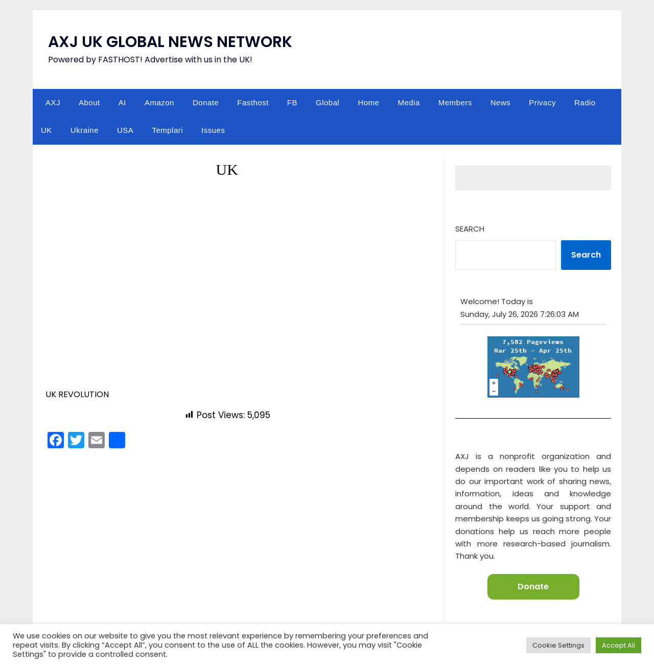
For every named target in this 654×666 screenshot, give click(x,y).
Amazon (159, 102)
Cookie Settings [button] (558, 645)
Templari (167, 130)
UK (46, 130)
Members (455, 102)
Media (408, 102)
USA (125, 130)
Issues (213, 130)
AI (122, 102)
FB (292, 102)
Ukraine (85, 130)
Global (327, 102)
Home (368, 102)
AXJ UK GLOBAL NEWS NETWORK (170, 42)
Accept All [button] (618, 645)
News (501, 102)
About (89, 102)
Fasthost (253, 102)
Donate (206, 102)
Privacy (542, 102)
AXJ (52, 102)
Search (469, 228)
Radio (585, 102)
